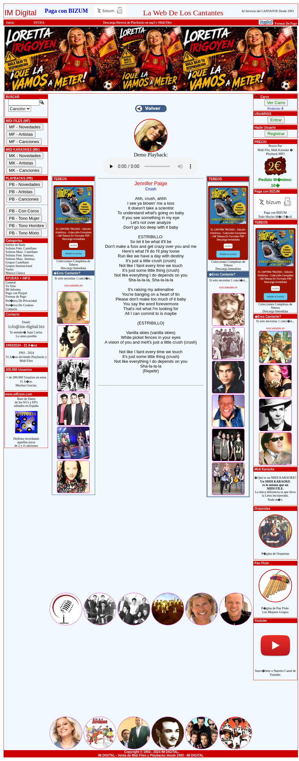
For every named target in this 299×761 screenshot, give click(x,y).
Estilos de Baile (15, 245)
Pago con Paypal (16, 293)
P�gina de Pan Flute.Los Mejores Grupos (275, 606)
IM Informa (12, 289)
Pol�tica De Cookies (19, 305)
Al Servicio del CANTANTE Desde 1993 (268, 11)
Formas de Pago (15, 296)
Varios (9, 269)
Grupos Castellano (17, 262)
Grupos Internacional (18, 266)
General (10, 282)
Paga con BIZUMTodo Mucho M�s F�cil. (275, 213)
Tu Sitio (10, 286)
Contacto (11, 309)
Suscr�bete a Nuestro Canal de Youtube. (275, 669)
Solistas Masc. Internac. (20, 259)
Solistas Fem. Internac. (19, 255)
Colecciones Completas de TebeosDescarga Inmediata (73, 263)
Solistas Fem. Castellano (20, 248)
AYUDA (38, 22)
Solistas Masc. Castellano (21, 252)
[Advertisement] (151, 547)
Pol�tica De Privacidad (21, 300)
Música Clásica (15, 273)
